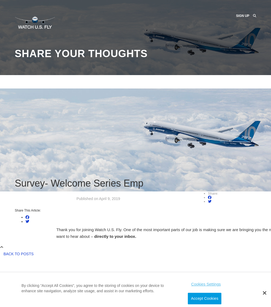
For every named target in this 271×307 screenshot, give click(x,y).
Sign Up (242, 16)
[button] (264, 293)
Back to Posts (18, 254)
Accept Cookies (204, 298)
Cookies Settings (206, 284)
